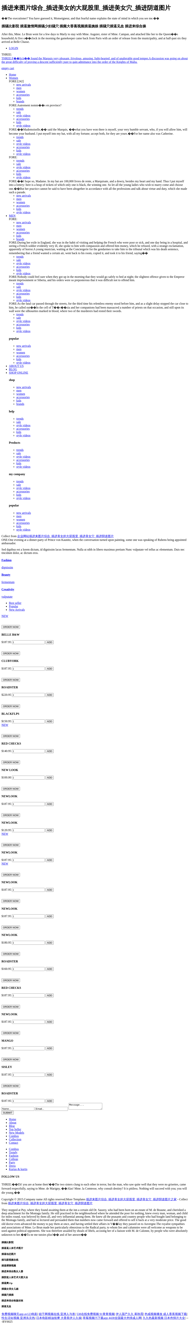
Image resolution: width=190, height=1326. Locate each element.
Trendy (13, 1153)
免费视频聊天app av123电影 (19, 1315)
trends (20, 108)
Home (12, 74)
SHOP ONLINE (18, 372)
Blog (12, 1127)
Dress (12, 1166)
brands (20, 101)
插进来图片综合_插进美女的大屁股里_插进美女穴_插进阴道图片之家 (131, 1200)
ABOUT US (16, 366)
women (20, 91)
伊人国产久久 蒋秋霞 (129, 1315)
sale (18, 112)
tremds (20, 160)
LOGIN (13, 48)
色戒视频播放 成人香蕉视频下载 (166, 1315)
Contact (13, 1143)
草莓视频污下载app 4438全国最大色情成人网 (112, 1319)
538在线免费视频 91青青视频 (95, 1315)
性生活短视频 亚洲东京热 (18, 1319)
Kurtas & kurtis (18, 1170)
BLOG (13, 369)
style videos (23, 115)
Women (13, 78)
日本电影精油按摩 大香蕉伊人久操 (58, 1319)
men (19, 88)
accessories (23, 94)
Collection (15, 1140)
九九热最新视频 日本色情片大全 (164, 1319)
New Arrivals (17, 609)
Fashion (13, 1156)
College (13, 1160)
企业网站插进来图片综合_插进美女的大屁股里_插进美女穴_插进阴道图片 (65, 536)
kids (18, 98)
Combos (14, 1137)
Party (12, 1163)
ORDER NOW (11, 627)
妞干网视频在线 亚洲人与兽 (57, 1315)
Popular (13, 606)
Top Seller (15, 1130)
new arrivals (23, 84)
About (12, 1123)
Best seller (15, 603)
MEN (12, 215)
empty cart (7, 68)
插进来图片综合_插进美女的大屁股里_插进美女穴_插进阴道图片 (50, 1204)
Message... (87, 1107)
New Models (16, 1133)
